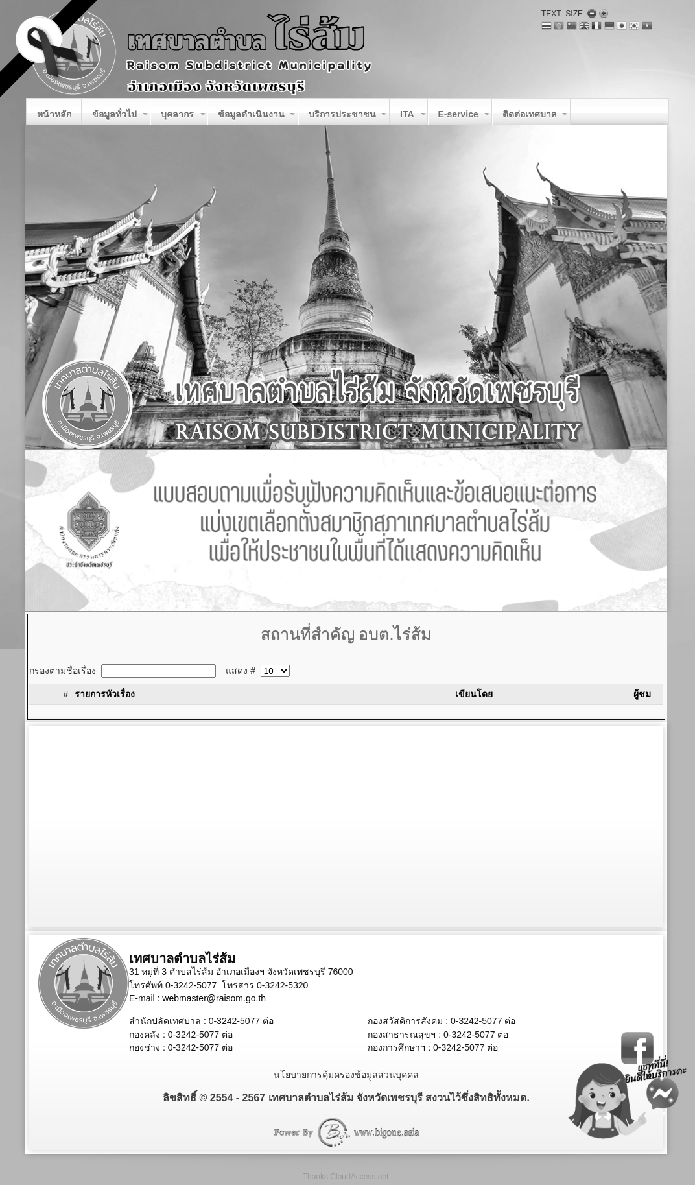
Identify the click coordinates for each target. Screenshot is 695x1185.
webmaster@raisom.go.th (214, 998)
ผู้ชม (642, 694)
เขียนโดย (474, 694)
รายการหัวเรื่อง (105, 694)
